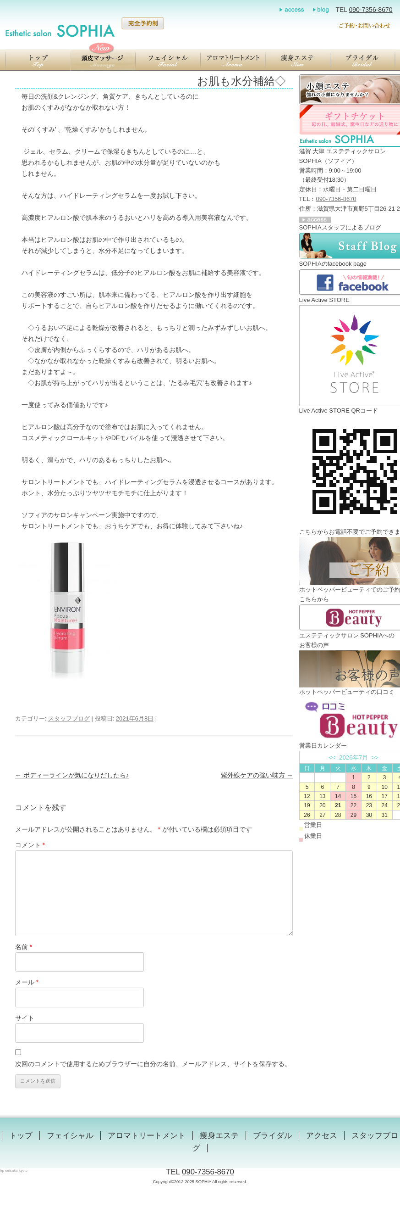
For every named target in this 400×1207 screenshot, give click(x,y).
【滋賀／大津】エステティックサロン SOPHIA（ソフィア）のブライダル (362, 60)
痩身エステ (219, 1135)
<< (332, 757)
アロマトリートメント (147, 1135)
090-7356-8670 (371, 9)
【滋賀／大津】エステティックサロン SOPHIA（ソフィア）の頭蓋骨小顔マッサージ (102, 60)
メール (26, 982)
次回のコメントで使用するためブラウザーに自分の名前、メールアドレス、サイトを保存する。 (153, 1063)
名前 (23, 946)
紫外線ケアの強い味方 (257, 775)
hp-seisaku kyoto (13, 1170)
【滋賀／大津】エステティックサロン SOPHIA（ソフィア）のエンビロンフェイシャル (167, 60)
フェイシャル (70, 1135)
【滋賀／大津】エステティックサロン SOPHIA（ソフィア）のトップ (37, 60)
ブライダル (272, 1135)
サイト (24, 1018)
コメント (30, 845)
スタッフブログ (69, 718)
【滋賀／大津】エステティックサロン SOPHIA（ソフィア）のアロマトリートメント (232, 60)
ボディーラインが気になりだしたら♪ (72, 775)
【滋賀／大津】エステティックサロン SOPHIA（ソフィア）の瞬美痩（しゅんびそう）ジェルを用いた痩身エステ (297, 60)
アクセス (321, 1135)
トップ (21, 1135)
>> (375, 757)
